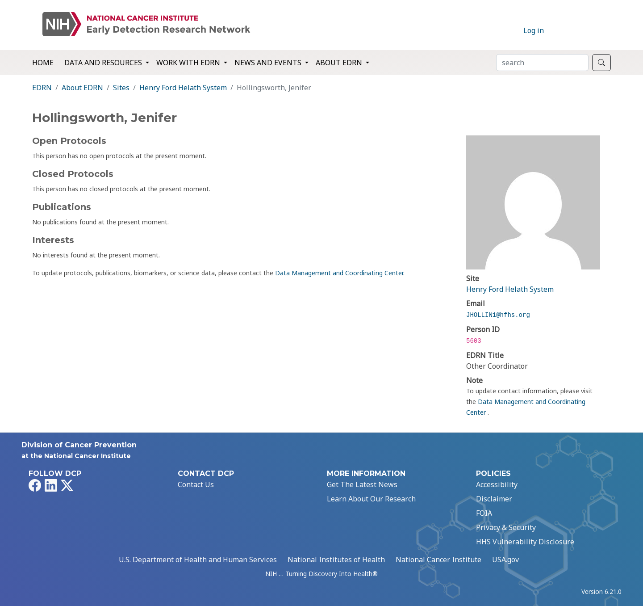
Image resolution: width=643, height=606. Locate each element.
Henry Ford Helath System (183, 88)
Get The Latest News (362, 484)
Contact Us (196, 484)
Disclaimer (494, 499)
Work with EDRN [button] (189, 62)
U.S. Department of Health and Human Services (198, 559)
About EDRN (82, 88)
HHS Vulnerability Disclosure (525, 542)
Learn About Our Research (371, 499)
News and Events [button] (268, 62)
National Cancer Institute (438, 559)
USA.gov (505, 559)
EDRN (42, 88)
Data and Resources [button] (104, 62)
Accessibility (497, 484)
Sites (121, 88)
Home (43, 62)
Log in (533, 30)
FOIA (484, 513)
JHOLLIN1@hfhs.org (498, 315)
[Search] (542, 62)
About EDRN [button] (340, 62)
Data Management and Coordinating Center (339, 273)
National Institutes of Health (336, 559)
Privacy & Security (506, 527)
